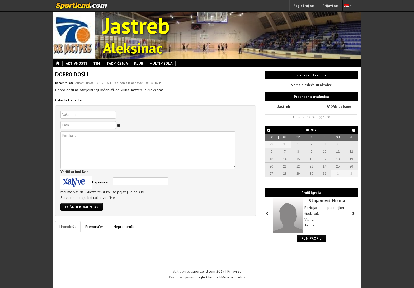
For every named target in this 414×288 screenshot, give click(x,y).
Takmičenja (118, 63)
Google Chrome (206, 277)
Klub (140, 63)
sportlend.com (81, 5)
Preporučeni (95, 226)
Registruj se (304, 5)
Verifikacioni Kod (74, 171)
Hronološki (67, 226)
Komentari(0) (64, 83)
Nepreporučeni (125, 226)
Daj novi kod (102, 182)
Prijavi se (330, 5)
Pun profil (311, 238)
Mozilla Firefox (233, 277)
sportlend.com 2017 (208, 271)
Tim (98, 63)
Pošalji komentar (81, 207)
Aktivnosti (78, 63)
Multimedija (162, 63)
